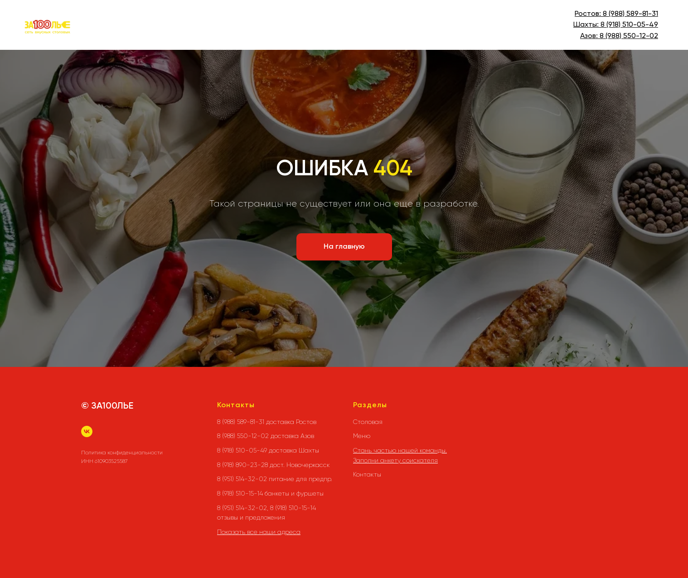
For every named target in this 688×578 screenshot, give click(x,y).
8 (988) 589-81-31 (630, 14)
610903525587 (111, 461)
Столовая (368, 421)
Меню (361, 435)
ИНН (87, 461)
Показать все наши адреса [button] (258, 531)
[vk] (86, 431)
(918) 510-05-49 (631, 25)
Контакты (367, 474)
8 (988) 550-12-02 (629, 36)
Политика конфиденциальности (122, 452)
